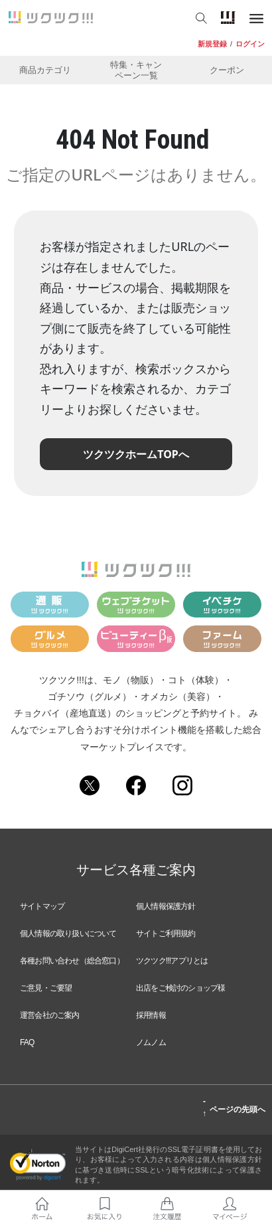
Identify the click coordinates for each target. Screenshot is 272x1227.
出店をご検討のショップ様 (180, 988)
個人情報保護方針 (166, 906)
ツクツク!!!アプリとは (172, 960)
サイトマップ (42, 906)
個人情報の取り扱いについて (68, 933)
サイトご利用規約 (166, 933)
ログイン (250, 44)
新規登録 (212, 44)
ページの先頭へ (233, 1107)
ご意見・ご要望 (46, 988)
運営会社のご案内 (50, 1015)
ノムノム (151, 1042)
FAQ (27, 1042)
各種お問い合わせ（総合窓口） (72, 960)
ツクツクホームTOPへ (136, 454)
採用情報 (151, 1015)
